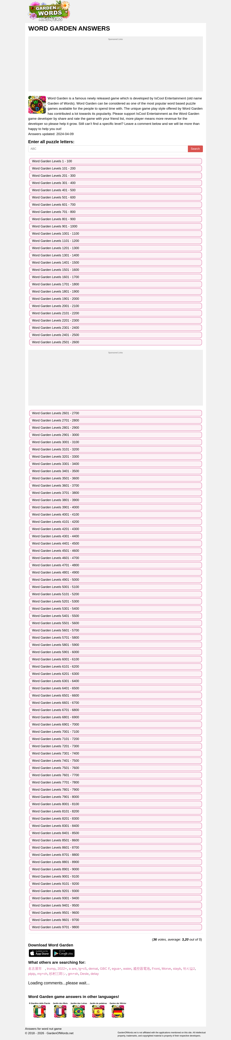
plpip (32, 974)
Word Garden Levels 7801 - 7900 (55, 789)
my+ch (42, 974)
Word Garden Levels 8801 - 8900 (55, 862)
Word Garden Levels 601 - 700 (54, 204)
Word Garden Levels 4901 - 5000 (55, 579)
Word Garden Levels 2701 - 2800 (55, 420)
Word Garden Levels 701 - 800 (54, 212)
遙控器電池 (141, 968)
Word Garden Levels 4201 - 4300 (55, 529)
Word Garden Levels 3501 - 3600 (55, 478)
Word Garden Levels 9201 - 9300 (55, 891)
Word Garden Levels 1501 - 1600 (55, 270)
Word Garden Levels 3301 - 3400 (55, 464)
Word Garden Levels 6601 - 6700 (55, 703)
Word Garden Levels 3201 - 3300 (55, 456)
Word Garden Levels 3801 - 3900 (55, 500)
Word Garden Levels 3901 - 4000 (55, 507)
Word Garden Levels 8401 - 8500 (55, 833)
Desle (84, 974)
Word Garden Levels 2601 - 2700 (55, 413)
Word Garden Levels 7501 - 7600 (55, 768)
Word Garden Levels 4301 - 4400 (55, 536)
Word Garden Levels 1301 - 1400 (55, 255)
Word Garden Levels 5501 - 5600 (55, 623)
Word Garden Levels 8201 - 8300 (55, 818)
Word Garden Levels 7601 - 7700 (55, 775)
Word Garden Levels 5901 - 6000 (55, 652)
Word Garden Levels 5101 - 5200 (55, 594)
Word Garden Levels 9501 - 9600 (55, 912)
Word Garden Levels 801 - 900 (54, 219)
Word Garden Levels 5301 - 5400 (55, 608)
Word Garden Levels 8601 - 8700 (55, 847)
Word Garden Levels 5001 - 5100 (55, 587)
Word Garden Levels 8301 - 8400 (55, 826)
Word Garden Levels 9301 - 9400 (55, 898)
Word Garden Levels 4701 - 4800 (55, 565)
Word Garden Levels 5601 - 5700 (55, 630)
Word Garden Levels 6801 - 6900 (55, 717)
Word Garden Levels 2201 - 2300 (55, 320)
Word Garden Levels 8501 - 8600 (55, 840)
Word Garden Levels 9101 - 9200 (55, 884)
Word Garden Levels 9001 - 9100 (55, 876)
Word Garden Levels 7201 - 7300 (55, 746)
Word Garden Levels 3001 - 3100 (55, 442)
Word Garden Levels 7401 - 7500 (55, 760)
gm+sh (73, 974)
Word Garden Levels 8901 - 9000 (55, 869)
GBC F (105, 968)
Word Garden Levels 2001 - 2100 (55, 306)
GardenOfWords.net (60, 1033)
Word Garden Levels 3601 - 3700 (55, 485)
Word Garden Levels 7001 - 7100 (55, 731)
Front (156, 968)
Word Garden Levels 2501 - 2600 (55, 342)
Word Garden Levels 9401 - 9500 (55, 905)
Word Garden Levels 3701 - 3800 (55, 493)
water (127, 968)
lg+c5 (82, 968)
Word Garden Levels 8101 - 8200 (55, 811)
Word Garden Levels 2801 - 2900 (55, 427)
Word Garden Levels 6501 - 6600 (55, 695)
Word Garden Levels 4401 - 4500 (55, 543)
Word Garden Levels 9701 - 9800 (55, 927)
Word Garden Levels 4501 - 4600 (55, 550)
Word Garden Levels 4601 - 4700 (55, 558)
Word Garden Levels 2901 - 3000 (55, 435)
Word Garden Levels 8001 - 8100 (55, 804)
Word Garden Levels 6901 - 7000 (55, 724)
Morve (166, 968)
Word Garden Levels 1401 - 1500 (55, 262)
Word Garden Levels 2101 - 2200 (55, 313)
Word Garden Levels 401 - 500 (54, 190)
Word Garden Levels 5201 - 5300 (55, 601)
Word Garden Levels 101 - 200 (54, 168)
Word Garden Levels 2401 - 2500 (55, 335)
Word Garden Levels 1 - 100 (52, 161)
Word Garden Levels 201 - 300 (54, 175)
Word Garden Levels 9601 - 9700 (55, 920)
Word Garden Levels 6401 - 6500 (55, 688)
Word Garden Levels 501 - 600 (54, 197)
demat (93, 968)
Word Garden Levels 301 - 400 (54, 183)
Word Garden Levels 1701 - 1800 (55, 284)
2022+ (62, 968)
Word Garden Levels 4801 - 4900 (55, 572)
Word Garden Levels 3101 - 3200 (55, 449)
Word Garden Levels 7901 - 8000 (55, 797)
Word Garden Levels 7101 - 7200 (55, 739)
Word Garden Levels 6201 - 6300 (55, 674)
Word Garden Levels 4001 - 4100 (55, 514)
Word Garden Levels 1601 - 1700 (55, 277)
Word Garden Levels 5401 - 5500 (55, 616)
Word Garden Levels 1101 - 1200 (55, 241)
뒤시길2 (189, 968)
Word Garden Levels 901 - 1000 (54, 226)
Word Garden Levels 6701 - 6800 (55, 710)
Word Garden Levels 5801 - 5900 (55, 645)
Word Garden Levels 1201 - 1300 (55, 248)
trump (51, 968)
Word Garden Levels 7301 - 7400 (55, 753)
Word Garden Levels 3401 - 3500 (55, 471)
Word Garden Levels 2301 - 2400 (55, 327)
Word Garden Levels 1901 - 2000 (55, 299)
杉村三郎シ (57, 974)
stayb (177, 968)
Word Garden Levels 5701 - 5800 (55, 637)
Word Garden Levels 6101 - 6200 (55, 666)
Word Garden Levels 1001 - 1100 (55, 233)
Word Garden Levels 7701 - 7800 (55, 782)
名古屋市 (36, 968)
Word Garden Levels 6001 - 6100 (55, 659)
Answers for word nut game (43, 1028)
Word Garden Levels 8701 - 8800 (55, 855)
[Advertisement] (115, 65)
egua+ (116, 968)
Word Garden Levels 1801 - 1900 (55, 291)
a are (73, 968)
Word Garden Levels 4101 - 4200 (55, 522)
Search (195, 148)
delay (95, 974)
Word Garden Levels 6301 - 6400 (55, 681)
